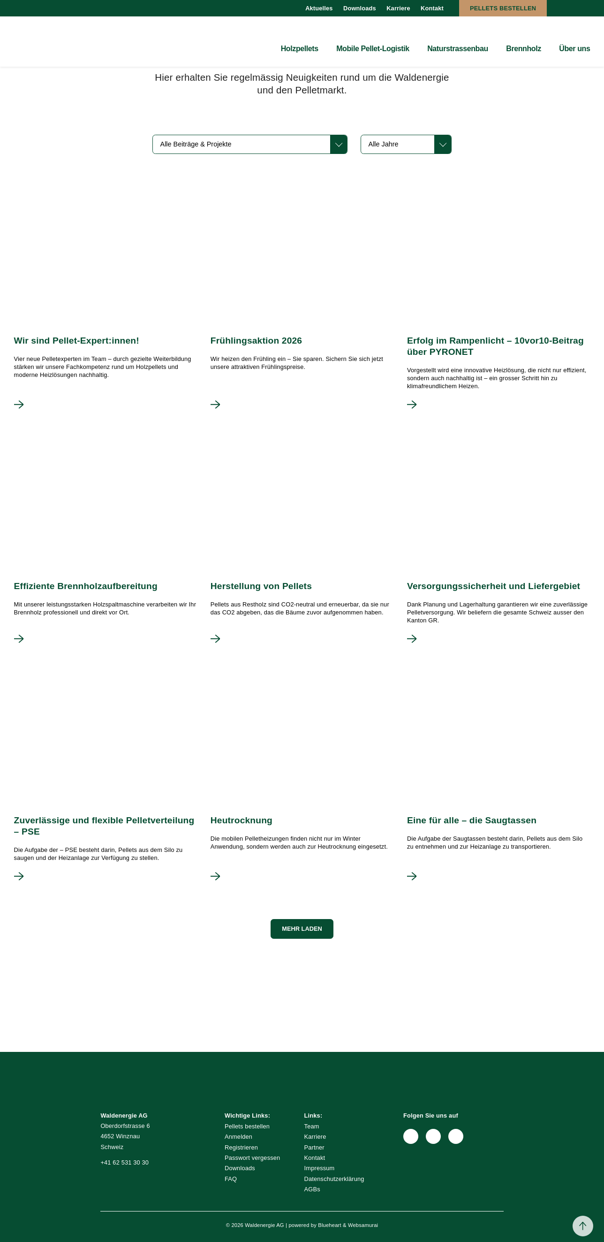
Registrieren (241, 1147)
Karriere (398, 8)
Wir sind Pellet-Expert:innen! (76, 340)
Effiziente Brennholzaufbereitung (86, 586)
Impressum (319, 1168)
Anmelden (238, 1136)
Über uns (574, 49)
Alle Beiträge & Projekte (196, 144)
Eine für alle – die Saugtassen (471, 820)
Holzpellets (299, 49)
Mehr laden (302, 928)
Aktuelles (318, 8)
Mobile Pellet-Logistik (372, 49)
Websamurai (363, 1225)
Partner (314, 1147)
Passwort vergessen (252, 1157)
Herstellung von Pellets (261, 586)
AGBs (312, 1189)
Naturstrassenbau (457, 49)
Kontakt (432, 8)
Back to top (583, 1226)
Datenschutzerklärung (334, 1178)
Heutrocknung (241, 820)
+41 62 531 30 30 (124, 1162)
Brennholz (523, 49)
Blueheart (329, 1225)
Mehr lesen (18, 404)
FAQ (231, 1178)
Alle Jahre (384, 144)
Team (311, 1126)
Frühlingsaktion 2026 (256, 340)
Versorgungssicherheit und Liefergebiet (493, 586)
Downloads (359, 8)
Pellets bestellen (503, 8)
